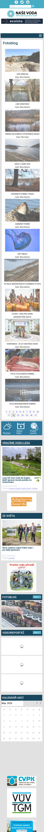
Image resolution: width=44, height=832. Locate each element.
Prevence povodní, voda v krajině (19, 488)
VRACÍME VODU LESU (16, 442)
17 (36, 415)
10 (37, 412)
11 (9, 415)
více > (36, 597)
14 (22, 415)
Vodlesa (35, 488)
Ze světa (11, 558)
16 (31, 415)
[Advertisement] (21, 758)
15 (27, 415)
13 (18, 415)
